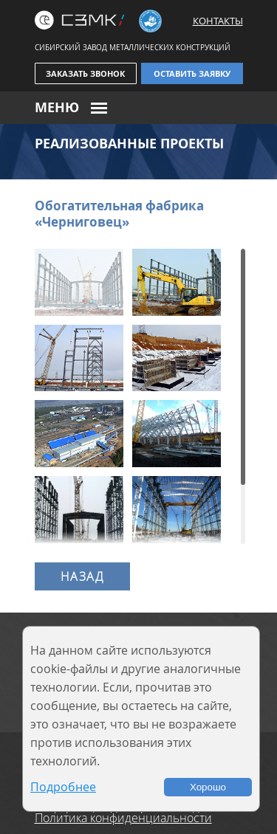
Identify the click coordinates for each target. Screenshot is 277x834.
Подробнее (63, 787)
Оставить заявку (192, 73)
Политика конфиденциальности (123, 818)
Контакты (218, 20)
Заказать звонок (85, 73)
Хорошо (208, 787)
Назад (82, 576)
